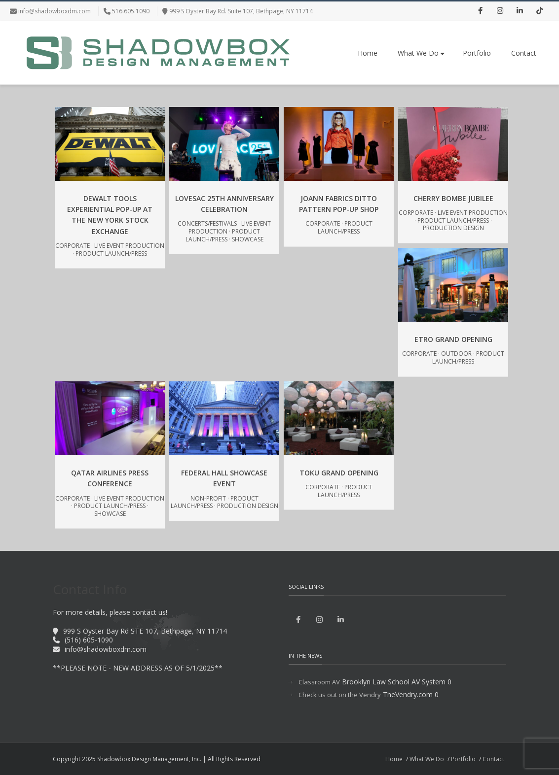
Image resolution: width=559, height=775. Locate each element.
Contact (523, 53)
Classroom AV (319, 682)
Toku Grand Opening (338, 472)
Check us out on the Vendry (339, 695)
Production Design (453, 228)
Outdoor (456, 353)
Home (367, 53)
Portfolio (477, 53)
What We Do (421, 53)
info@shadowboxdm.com (54, 11)
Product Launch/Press (111, 253)
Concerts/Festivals (207, 223)
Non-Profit (208, 498)
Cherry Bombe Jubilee (453, 198)
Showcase (247, 239)
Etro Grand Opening (453, 339)
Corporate (72, 245)
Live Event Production (129, 245)
